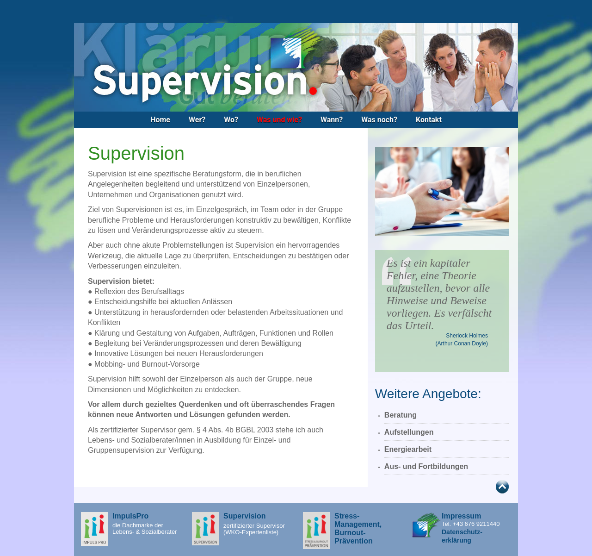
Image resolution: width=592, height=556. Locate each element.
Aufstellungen (409, 432)
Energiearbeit (408, 449)
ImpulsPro (130, 516)
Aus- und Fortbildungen (426, 466)
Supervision (244, 516)
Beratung (400, 415)
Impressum (461, 516)
